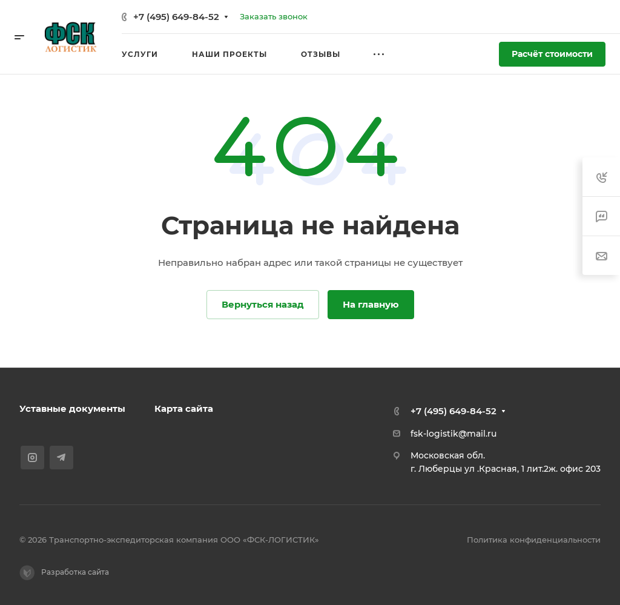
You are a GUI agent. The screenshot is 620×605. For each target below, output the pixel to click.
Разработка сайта (64, 573)
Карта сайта (183, 408)
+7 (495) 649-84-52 (176, 16)
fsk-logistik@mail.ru (453, 433)
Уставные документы (72, 408)
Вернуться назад (263, 304)
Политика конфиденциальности (534, 539)
